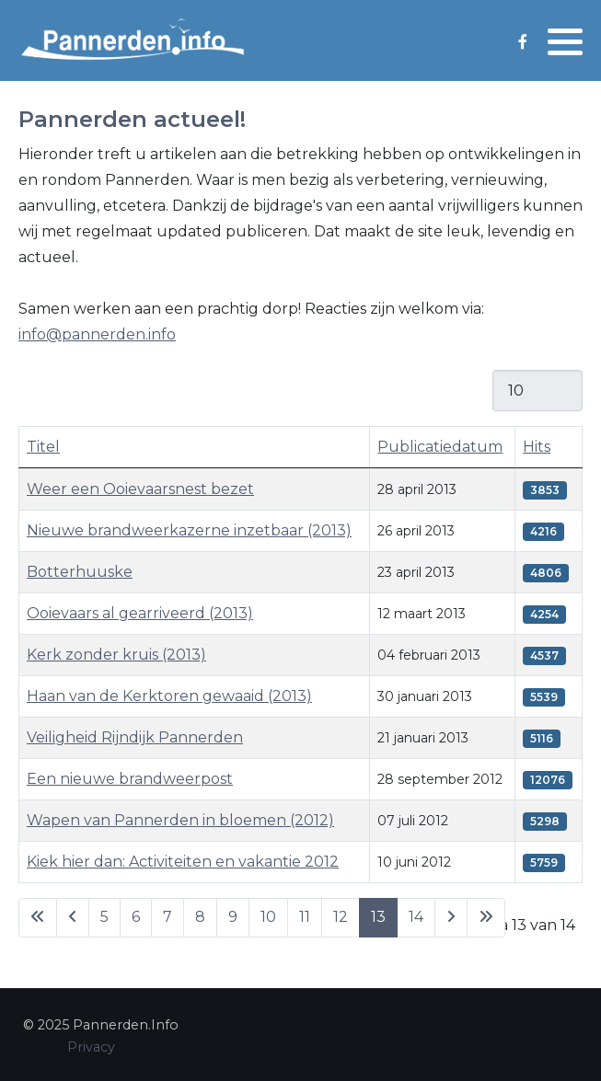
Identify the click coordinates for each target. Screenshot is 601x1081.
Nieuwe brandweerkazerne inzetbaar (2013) (189, 530)
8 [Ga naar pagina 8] (200, 917)
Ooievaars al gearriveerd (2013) (140, 613)
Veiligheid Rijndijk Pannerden (135, 737)
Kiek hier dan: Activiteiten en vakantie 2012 (183, 861)
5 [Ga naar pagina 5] (104, 917)
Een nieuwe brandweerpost (130, 779)
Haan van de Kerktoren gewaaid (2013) (169, 696)
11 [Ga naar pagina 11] (304, 917)
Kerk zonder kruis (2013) (116, 654)
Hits (536, 446)
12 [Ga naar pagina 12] (340, 917)
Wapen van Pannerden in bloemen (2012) (180, 820)
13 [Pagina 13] (378, 917)
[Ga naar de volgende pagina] (451, 917)
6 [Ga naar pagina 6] (136, 917)
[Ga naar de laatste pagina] (486, 917)
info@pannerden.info (97, 334)
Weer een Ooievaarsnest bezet (140, 489)
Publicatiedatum (440, 446)
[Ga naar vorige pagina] (72, 917)
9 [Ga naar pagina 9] (232, 917)
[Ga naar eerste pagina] (37, 917)
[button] (565, 41)
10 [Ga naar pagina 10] (268, 917)
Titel (43, 446)
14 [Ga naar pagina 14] (416, 917)
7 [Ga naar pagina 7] (167, 917)
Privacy (91, 1047)
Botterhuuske (80, 572)
